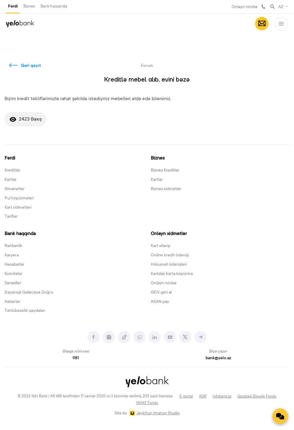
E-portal (186, 397)
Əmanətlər (14, 189)
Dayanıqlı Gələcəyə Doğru (28, 292)
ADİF (203, 397)
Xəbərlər (12, 302)
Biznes (29, 6)
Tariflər (11, 216)
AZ (281, 7)
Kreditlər (12, 170)
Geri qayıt (31, 66)
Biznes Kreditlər (165, 170)
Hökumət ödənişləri (169, 264)
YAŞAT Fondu (147, 403)
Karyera (11, 255)
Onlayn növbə (244, 7)
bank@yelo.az (218, 358)
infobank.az (222, 397)
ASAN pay (160, 302)
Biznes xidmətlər (166, 189)
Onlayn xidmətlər (169, 234)
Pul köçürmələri (19, 198)
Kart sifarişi (160, 246)
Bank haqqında (53, 6)
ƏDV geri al (161, 292)
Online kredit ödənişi (170, 255)
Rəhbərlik (13, 246)
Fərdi (13, 6)
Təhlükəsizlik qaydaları (24, 311)
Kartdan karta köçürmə (172, 274)
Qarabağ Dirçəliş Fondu (256, 397)
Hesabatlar (14, 264)
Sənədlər (12, 283)
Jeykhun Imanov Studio (158, 413)
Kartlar (10, 180)
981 (263, 7)
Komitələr (13, 274)
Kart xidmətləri (17, 207)
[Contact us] (280, 416)
